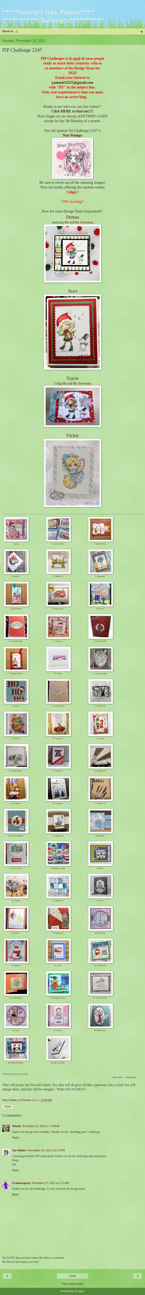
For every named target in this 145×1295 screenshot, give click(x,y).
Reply (15, 1137)
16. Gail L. (16, 706)
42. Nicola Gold (100, 965)
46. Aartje (15, 1030)
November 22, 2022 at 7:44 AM (40, 1126)
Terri (72, 291)
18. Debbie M (100, 706)
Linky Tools (117, 1077)
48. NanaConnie (100, 1030)
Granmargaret (21, 1183)
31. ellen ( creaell (15, 868)
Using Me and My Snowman (72, 383)
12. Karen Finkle (100, 641)
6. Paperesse (100, 576)
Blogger (79, 1291)
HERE (66, 111)
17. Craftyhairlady (58, 706)
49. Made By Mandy (16, 1063)
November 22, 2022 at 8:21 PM (46, 1150)
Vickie (72, 435)
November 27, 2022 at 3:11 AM (50, 1183)
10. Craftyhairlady (15, 641)
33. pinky (100, 868)
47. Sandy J (58, 1030)
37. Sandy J (15, 933)
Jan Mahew (19, 1150)
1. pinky (16, 544)
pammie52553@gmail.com (72, 82)
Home (72, 1275)
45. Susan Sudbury (100, 998)
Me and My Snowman (78, 222)
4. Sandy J (15, 576)
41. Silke (58, 965)
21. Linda (100, 738)
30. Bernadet (100, 836)
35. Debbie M (58, 901)
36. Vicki (100, 901)
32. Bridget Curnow (58, 868)
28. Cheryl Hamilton (15, 836)
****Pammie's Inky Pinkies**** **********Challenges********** (53, 16)
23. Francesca (58, 771)
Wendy (16, 1126)
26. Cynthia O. (58, 803)
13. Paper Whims (15, 674)
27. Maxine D (100, 803)
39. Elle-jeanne (100, 933)
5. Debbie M (57, 576)
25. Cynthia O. (15, 803)
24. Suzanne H (100, 771)
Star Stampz (72, 135)
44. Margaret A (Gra (58, 998)
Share (7, 1106)
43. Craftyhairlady (15, 998)
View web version (72, 1283)
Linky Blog (130, 1077)
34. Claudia (15, 901)
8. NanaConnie (57, 609)
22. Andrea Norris (15, 771)
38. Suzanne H (58, 933)
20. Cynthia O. (58, 738)
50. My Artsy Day (58, 1063)
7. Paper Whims (16, 609)
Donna (72, 217)
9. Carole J (100, 609)
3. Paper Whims (100, 544)
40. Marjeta (15, 965)
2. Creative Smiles (58, 544)
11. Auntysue (58, 641)
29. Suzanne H (58, 836)
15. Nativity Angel (100, 674)
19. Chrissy (15, 738)
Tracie (72, 378)
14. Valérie (58, 674)
